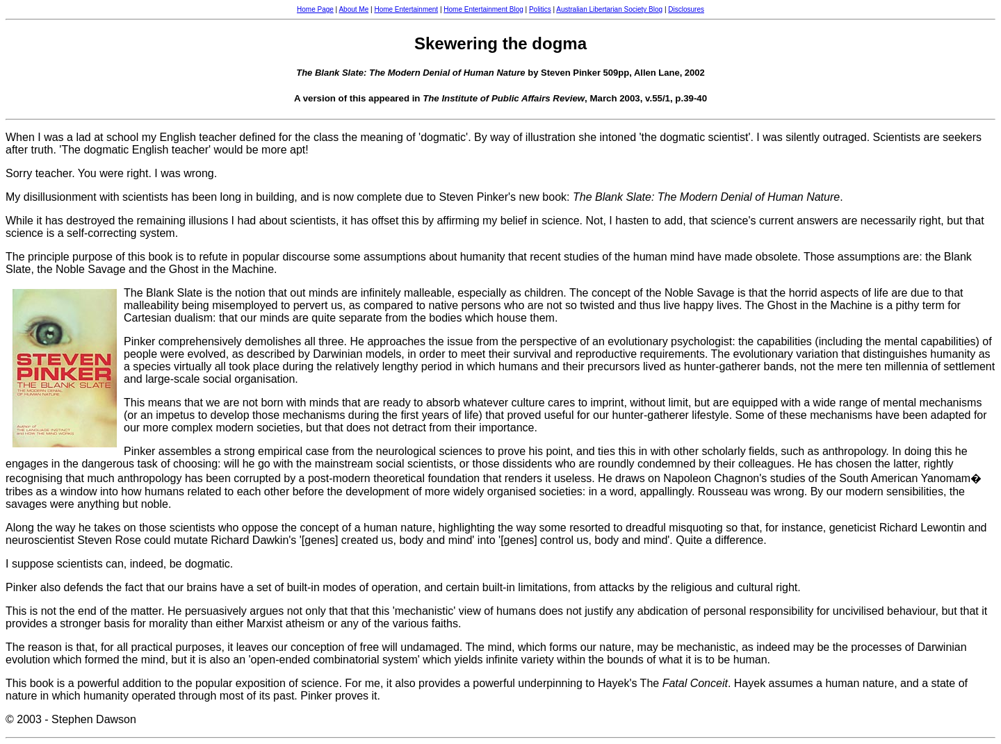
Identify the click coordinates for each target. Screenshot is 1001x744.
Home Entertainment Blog (483, 9)
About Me (353, 9)
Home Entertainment (406, 9)
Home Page (315, 9)
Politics (540, 9)
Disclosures (686, 9)
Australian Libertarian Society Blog (609, 9)
